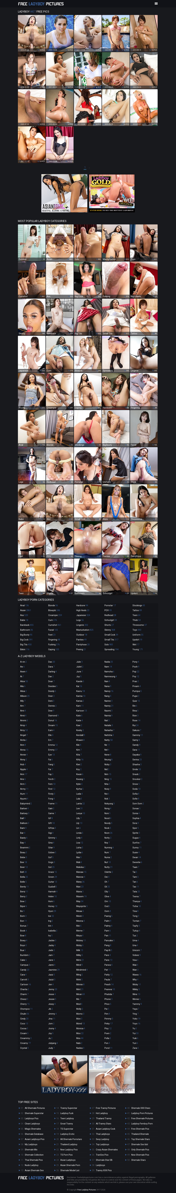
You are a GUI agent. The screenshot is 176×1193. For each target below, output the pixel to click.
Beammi (25, 847)
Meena (80, 921)
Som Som (138, 803)
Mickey (81, 940)
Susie (136, 852)
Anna (24, 750)
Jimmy (52, 1014)
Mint (79, 989)
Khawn (80, 740)
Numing (109, 847)
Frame (52, 803)
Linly (79, 838)
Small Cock (111, 635)
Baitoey (24, 813)
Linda (79, 833)
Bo (22, 911)
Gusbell (52, 886)
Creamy (25, 1043)
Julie (79, 662)
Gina (51, 842)
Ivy (50, 935)
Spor (135, 828)
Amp (23, 725)
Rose (136, 720)
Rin (134, 706)
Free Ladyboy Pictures (86, 1190)
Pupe (135, 696)
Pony (135, 662)
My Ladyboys (31, 1144)
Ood (107, 906)
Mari (79, 886)
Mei (78, 926)
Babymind (26, 803)
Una (135, 945)
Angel (24, 735)
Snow (136, 784)
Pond (108, 1048)
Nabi (79, 1043)
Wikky (136, 989)
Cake (23, 960)
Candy (24, 970)
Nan (107, 681)
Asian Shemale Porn (70, 1165)
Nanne (108, 701)
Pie (106, 1009)
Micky (79, 945)
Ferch (51, 779)
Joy (50, 1033)
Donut (52, 720)
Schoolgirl (110, 620)
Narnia (108, 715)
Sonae (136, 808)
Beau (23, 852)
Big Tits (26, 644)
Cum (52, 620)
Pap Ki (108, 950)
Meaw (80, 911)
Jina (51, 1018)
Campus (25, 965)
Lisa (79, 842)
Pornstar (110, 605)
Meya (79, 935)
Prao (135, 681)
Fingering (54, 639)
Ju (50, 1038)
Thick (136, 620)
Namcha (109, 671)
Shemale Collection (34, 1155)
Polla (107, 1038)
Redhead (110, 615)
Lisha (79, 847)
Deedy (52, 691)
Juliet (79, 666)
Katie (79, 720)
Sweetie (137, 862)
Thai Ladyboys (103, 1134)
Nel (106, 750)
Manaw (81, 872)
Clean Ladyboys (32, 1123)
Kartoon (81, 710)
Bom (23, 916)
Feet (51, 635)
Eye (51, 754)
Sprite (136, 833)
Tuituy (136, 930)
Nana (107, 686)
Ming (79, 974)
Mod (79, 1004)
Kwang (80, 779)
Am (22, 706)
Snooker (137, 779)
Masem (81, 896)
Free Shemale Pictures (142, 1118)
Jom (51, 1023)
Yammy (137, 1004)
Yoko (136, 1018)
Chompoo (26, 1009)
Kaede (80, 681)
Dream (53, 725)
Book (23, 930)
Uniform (137, 635)
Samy (136, 740)
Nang (107, 696)
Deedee (52, 686)
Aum (24, 794)
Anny (23, 759)
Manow (80, 877)
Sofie (135, 798)
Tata (136, 891)
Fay (50, 774)
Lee (79, 808)
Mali (79, 862)
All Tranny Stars (103, 1123)
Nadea (80, 1048)
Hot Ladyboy (102, 1113)
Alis (22, 686)
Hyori (52, 911)
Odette (108, 872)
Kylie (79, 784)
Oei (106, 877)
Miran (80, 994)
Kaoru (80, 691)
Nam (108, 666)
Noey (107, 789)
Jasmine (54, 970)
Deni (51, 701)
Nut (107, 862)
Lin (78, 828)
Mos (79, 1038)
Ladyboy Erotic (67, 1134)
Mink (79, 979)
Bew (23, 901)
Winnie (136, 999)
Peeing (81, 649)
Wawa (136, 974)
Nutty (108, 867)
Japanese (83, 615)
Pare (107, 955)
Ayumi (24, 798)
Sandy (136, 745)
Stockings (138, 605)
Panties (81, 639)
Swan (136, 857)
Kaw (79, 725)
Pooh (135, 666)
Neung (108, 759)
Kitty (79, 759)
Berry (23, 896)
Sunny (137, 847)
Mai (78, 857)
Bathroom (26, 630)
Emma (53, 745)
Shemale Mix (31, 1149)
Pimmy (108, 1018)
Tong (135, 916)
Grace (52, 872)
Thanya (137, 901)
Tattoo (137, 610)
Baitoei (24, 808)
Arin (23, 774)
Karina (80, 696)
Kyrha (79, 789)
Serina (137, 759)
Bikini (24, 649)
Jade (51, 950)
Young (137, 649)
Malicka (80, 867)
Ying (135, 1014)
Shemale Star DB (104, 1160)
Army (24, 789)
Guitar (52, 882)
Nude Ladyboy (31, 1165)
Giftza (52, 828)
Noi (106, 794)
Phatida (109, 994)
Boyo (23, 945)
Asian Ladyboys (68, 1160)
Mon (79, 1018)
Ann (23, 745)
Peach (109, 984)
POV (108, 610)
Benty (24, 886)
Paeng (108, 916)
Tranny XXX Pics (104, 1170)
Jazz (51, 974)
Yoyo (136, 1023)
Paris (108, 960)
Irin (50, 926)
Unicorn (137, 950)
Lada (79, 794)
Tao (135, 886)
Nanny (109, 706)
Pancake (109, 940)
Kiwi (79, 764)
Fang (51, 764)
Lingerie (82, 625)
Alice (24, 681)
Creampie (55, 615)
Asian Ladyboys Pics (34, 1139)
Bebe (23, 857)
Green (52, 877)
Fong (51, 798)
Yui (135, 1033)
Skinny (109, 630)
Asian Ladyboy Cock (105, 1129)
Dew (51, 710)
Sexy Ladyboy (102, 1139)
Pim (107, 1014)
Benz (24, 891)
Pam (107, 930)
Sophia (136, 818)
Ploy (108, 1028)
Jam (51, 955)
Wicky (136, 984)
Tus (135, 935)
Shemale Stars (138, 1160)
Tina (135, 911)
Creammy (26, 1038)
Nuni (107, 852)
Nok (107, 798)
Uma (135, 940)
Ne (107, 745)
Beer (24, 867)
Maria (79, 891)
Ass (24, 615)
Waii (135, 965)
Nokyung (109, 803)
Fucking (54, 644)
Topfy (136, 926)
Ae (22, 666)
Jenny (52, 989)
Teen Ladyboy (67, 1118)
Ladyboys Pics (31, 1118)
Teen (136, 615)
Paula (108, 979)
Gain (51, 808)
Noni (107, 813)
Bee (23, 862)
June (79, 671)
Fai (50, 759)
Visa (135, 960)
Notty (107, 838)
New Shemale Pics (140, 1155)
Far (50, 769)
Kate (79, 715)
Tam (135, 877)
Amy (24, 730)
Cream (24, 1033)
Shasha (137, 764)
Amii (23, 715)
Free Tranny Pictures (106, 1108)
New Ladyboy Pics (69, 1149)
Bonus (24, 926)
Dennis (52, 706)
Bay (23, 842)
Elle (50, 735)
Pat (107, 970)
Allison (25, 696)
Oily (107, 891)
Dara (51, 666)
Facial (53, 630)
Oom (107, 911)
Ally (22, 701)
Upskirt (137, 639)
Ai (22, 676)
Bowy (23, 940)
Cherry (25, 1004)
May (79, 901)
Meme (80, 930)
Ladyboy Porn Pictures (142, 1113)
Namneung (110, 676)
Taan (135, 867)
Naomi (108, 710)
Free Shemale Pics (140, 1129)
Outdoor (81, 635)
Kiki (78, 745)
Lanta (80, 803)
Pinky (108, 1023)
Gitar (51, 847)
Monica (80, 1028)
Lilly (78, 818)
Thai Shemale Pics (34, 1160)
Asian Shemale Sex (34, 1170)
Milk (79, 950)
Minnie (80, 984)
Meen (79, 916)
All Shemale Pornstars (71, 1139)
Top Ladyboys (102, 1144)
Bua (23, 950)
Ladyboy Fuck (66, 1113)
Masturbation (84, 630)
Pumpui (137, 691)
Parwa (108, 965)
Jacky (52, 945)
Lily (79, 823)
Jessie (52, 999)
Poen (107, 1033)
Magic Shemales (33, 1129)
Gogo (51, 862)
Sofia (135, 794)
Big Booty (26, 635)
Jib (50, 1009)
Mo (78, 999)
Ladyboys (100, 1165)
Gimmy (52, 838)
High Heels (82, 610)
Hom (51, 901)
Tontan (136, 921)
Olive (107, 896)
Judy (51, 1048)
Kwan (79, 774)
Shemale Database (34, 1134)
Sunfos (136, 842)
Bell (23, 872)
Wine (136, 994)
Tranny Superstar (68, 1108)
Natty (108, 740)
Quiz (136, 701)
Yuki (135, 1038)
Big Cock (26, 639)
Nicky (107, 764)
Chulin (24, 1014)
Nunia (108, 857)
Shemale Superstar (34, 1113)
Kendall (80, 735)
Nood (107, 818)
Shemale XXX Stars (140, 1108)
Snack (136, 774)
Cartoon (25, 984)
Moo (79, 1033)
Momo (80, 1014)
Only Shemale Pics (140, 1149)
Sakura (136, 730)
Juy (78, 676)
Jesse (52, 994)
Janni (51, 965)
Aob (23, 764)
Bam (23, 828)
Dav (51, 676)
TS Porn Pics (66, 1155)
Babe (24, 620)
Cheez (24, 999)
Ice (51, 916)
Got (51, 867)
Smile (136, 769)
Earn (51, 730)
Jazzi (51, 979)
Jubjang (53, 1043)
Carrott (24, 979)
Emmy (52, 750)
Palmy (108, 926)
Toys (136, 630)
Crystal (24, 1048)
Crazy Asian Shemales (107, 1149)
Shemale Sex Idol (139, 1144)
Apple (24, 769)
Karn (80, 706)
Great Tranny (66, 1123)
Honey (52, 906)
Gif (50, 818)
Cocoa (24, 1028)
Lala (79, 798)
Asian (25, 610)
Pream (136, 686)
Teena (136, 896)
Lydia (79, 852)
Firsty (51, 794)
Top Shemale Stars (140, 1139)
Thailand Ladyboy (68, 1144)
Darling (52, 671)
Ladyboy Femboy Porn (142, 1123)
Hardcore (82, 605)
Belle (23, 882)
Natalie (108, 725)
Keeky (80, 730)
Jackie (52, 940)
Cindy (24, 1018)
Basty (23, 838)
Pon (107, 1043)
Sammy (137, 735)
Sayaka (136, 754)
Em (50, 740)
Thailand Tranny (104, 1118)
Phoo (107, 1004)
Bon (23, 921)
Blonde (53, 605)
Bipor (23, 906)
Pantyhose (83, 644)
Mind (79, 965)
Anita (23, 740)
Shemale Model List (69, 1170)
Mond (80, 1023)
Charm (24, 994)
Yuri (135, 1043)
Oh (106, 882)
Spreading (111, 649)
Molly (79, 1009)
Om (107, 901)
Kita (79, 754)
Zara (135, 1048)
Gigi (50, 833)
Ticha (136, 906)
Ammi (24, 720)
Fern (51, 784)
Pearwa (109, 989)
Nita (107, 784)
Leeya (80, 813)
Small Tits (111, 639)
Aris (23, 779)
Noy (107, 842)
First (51, 789)
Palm (107, 921)
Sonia (136, 813)
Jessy (52, 1004)
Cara (23, 974)
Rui (135, 725)
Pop (135, 671)
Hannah (52, 891)
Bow (23, 935)
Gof (50, 857)
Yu (134, 1028)
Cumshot (54, 625)
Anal (24, 605)
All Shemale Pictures (35, 1108)
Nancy (108, 691)
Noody (108, 823)
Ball (22, 818)
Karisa (80, 701)
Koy (78, 769)
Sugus (136, 838)
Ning (108, 779)
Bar (22, 833)
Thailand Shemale (140, 1134)
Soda (136, 789)
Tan (135, 882)
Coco (24, 1023)
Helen (52, 896)
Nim (107, 774)
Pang (107, 945)
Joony (52, 1028)
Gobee (52, 852)
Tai (134, 872)
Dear (51, 681)
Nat (107, 720)
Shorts (109, 625)
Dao (51, 662)
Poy (135, 676)
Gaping (53, 649)
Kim (79, 750)
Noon (108, 833)
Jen (51, 984)
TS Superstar (66, 1129)
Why (135, 979)
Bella (24, 877)
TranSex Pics (102, 1155)
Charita (24, 989)
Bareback (27, 625)
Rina (135, 710)
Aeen (23, 671)
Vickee (136, 955)
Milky (79, 955)
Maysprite (82, 906)
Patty (108, 974)
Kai (79, 686)
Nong (107, 808)
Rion (135, 715)
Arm (23, 784)
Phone (108, 999)
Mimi (80, 960)
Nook (107, 828)
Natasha (109, 730)
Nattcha (109, 735)
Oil (107, 886)
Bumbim (25, 955)
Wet (135, 644)
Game (52, 813)
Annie (24, 754)
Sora (135, 823)
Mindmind (82, 970)
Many (80, 882)
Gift (51, 823)
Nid (106, 769)
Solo (108, 644)
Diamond (53, 715)
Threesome (139, 625)
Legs (80, 620)
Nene (107, 754)
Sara (136, 750)
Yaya (135, 1009)
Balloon (24, 823)
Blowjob (54, 610)
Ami (23, 710)
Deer (51, 696)
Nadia (108, 662)
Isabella (52, 930)
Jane (51, 960)
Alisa (23, 691)
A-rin (23, 662)
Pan (107, 935)
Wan (135, 970)
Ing (50, 921)
